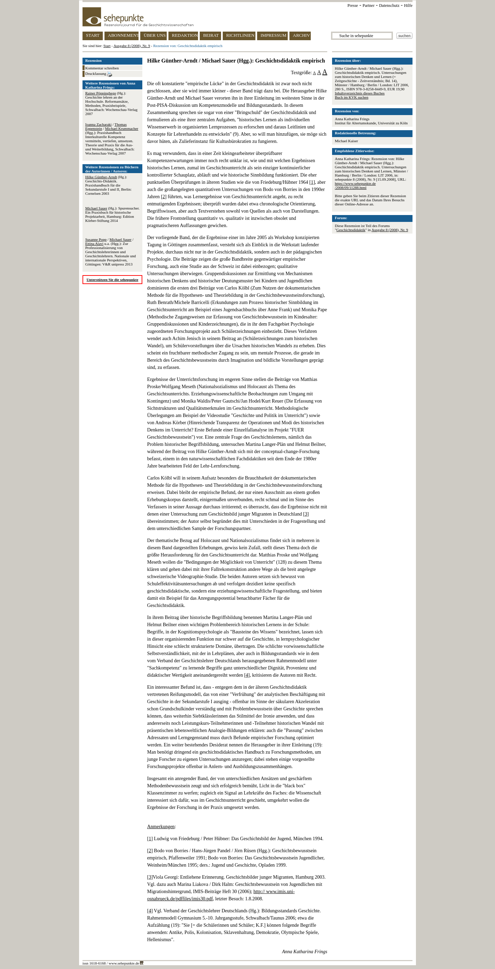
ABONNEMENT (123, 35)
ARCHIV (301, 35)
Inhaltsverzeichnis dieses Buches (360, 93)
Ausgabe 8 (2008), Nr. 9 (131, 46)
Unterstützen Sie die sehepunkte (113, 280)
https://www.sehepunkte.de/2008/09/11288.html (355, 185)
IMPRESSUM (273, 35)
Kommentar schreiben (102, 68)
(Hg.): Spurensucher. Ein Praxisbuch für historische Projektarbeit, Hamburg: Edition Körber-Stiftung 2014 (112, 214)
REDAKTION (185, 35)
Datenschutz (389, 5)
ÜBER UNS (155, 35)
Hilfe (408, 5)
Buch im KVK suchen (351, 97)
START (92, 35)
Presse (353, 5)
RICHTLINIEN (240, 35)
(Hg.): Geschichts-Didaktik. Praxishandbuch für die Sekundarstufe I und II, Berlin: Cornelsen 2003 (108, 185)
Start (107, 46)
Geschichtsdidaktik (351, 230)
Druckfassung (98, 74)
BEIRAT (211, 35)
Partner (369, 5)
